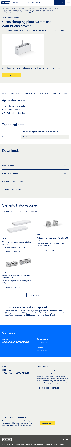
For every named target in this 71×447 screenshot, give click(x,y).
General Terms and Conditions (24, 444)
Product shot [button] (34, 166)
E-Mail (52, 315)
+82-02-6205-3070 (15, 342)
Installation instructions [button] (34, 181)
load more (35, 295)
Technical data (28, 94)
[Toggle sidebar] (62, 2)
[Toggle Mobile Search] (57, 2)
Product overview (10, 94)
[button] (58, 440)
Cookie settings (48, 444)
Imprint (62, 444)
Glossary (56, 444)
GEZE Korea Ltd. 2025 (8, 444)
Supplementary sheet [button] (34, 189)
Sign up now (47, 423)
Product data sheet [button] (34, 173)
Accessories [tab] (23, 212)
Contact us (11, 75)
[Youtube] (67, 440)
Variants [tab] (35, 212)
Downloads (43, 94)
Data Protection (38, 444)
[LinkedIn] (63, 440)
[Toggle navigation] (68, 2)
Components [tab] (8, 212)
